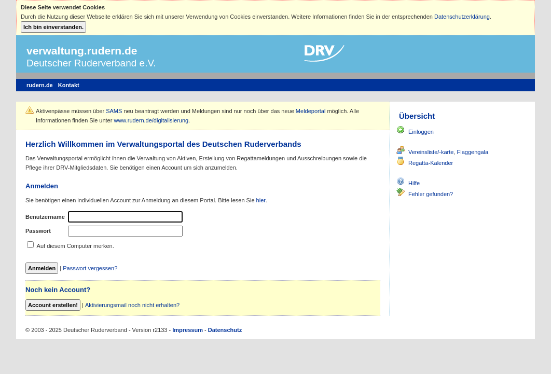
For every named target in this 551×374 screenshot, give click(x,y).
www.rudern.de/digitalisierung (151, 120)
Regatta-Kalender (430, 163)
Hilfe (414, 183)
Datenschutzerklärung (462, 16)
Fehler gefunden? (430, 194)
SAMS (114, 111)
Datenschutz (225, 330)
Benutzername (45, 217)
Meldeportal (310, 111)
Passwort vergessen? (90, 268)
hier (261, 200)
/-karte (445, 152)
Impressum (187, 330)
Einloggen (421, 132)
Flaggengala (473, 152)
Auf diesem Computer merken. (75, 246)
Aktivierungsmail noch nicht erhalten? (132, 305)
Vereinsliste (422, 152)
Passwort (38, 231)
